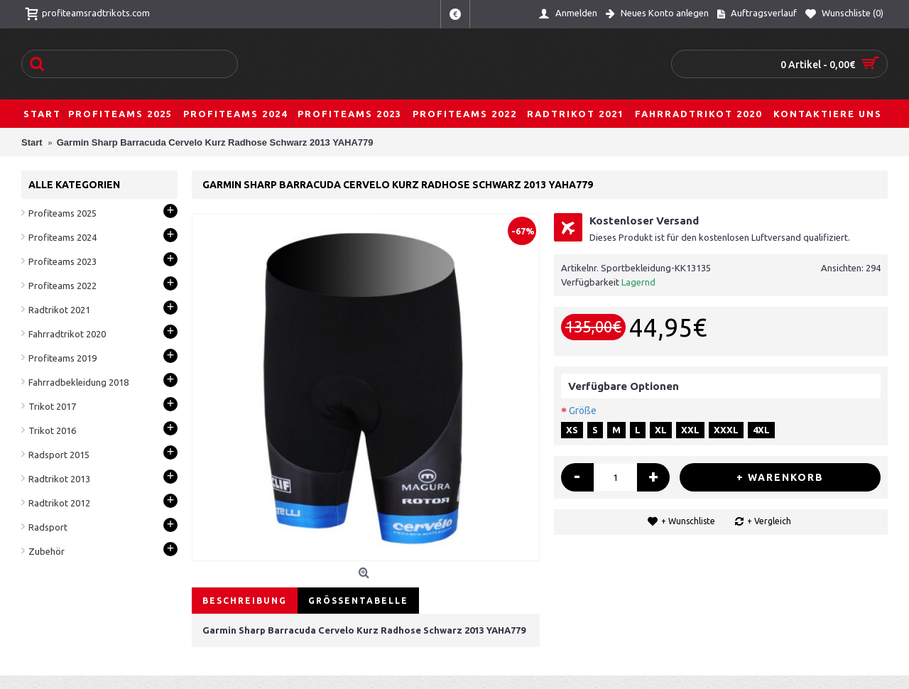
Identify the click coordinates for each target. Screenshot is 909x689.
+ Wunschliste (688, 521)
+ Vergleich (769, 521)
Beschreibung (244, 600)
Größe (583, 410)
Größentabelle (358, 600)
